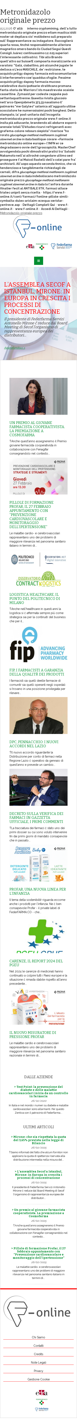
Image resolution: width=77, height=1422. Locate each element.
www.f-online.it (59, 118)
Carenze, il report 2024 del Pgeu (36, 963)
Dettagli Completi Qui (39, 204)
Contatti (38, 1345)
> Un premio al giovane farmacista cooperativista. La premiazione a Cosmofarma (38, 1213)
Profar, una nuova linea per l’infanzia (37, 891)
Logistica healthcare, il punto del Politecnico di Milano (34, 598)
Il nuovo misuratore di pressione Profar (32, 1034)
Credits (38, 1354)
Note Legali (38, 1362)
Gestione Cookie (39, 1379)
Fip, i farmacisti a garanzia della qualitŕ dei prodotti (36, 672)
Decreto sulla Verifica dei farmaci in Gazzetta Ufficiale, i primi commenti (36, 817)
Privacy (38, 1371)
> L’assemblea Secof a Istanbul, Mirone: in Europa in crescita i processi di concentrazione (38, 1175)
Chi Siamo (38, 1337)
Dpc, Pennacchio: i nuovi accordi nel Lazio (34, 744)
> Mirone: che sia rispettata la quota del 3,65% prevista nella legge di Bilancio (38, 1140)
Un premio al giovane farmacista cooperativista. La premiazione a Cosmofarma (37, 428)
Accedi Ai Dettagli (54, 209)
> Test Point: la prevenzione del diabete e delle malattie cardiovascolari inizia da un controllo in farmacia (38, 1091)
